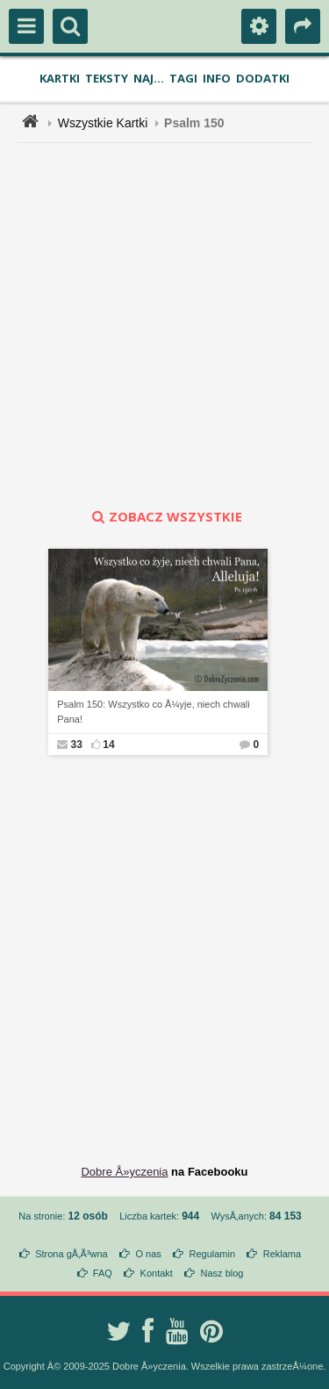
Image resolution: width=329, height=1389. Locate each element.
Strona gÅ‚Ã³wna (71, 1254)
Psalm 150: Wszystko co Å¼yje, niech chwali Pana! (153, 711)
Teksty (106, 78)
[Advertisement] (164, 325)
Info (217, 78)
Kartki (59, 78)
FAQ (102, 1273)
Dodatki (263, 78)
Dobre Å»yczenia (124, 1171)
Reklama (282, 1254)
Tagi (183, 78)
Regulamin (212, 1254)
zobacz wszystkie (165, 516)
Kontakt (156, 1273)
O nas (148, 1254)
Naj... (148, 78)
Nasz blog (222, 1273)
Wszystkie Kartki (103, 123)
